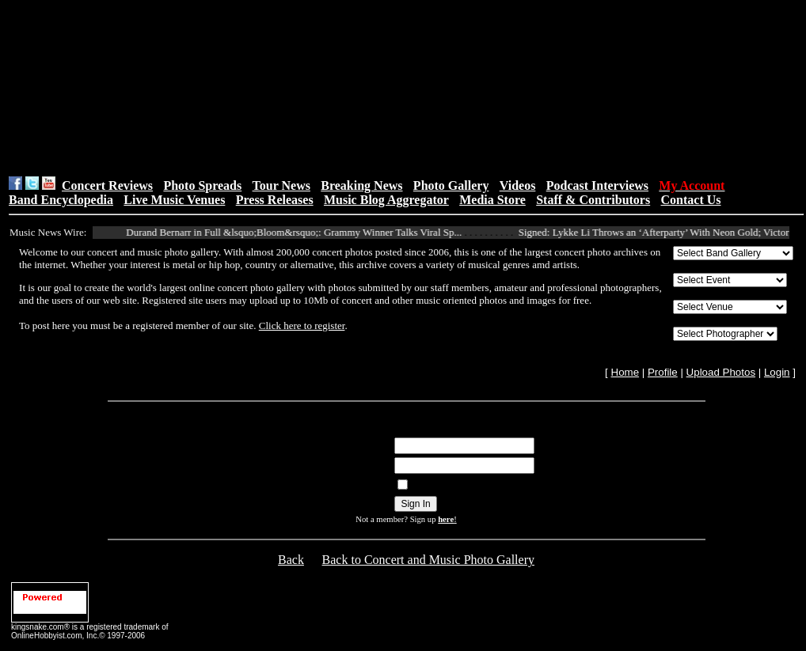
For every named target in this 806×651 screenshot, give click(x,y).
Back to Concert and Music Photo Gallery (428, 559)
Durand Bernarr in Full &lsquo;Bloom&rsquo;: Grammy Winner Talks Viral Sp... (301, 232)
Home (625, 372)
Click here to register (302, 325)
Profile (663, 372)
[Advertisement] (267, 88)
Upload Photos (720, 372)
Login (777, 372)
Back (291, 559)
